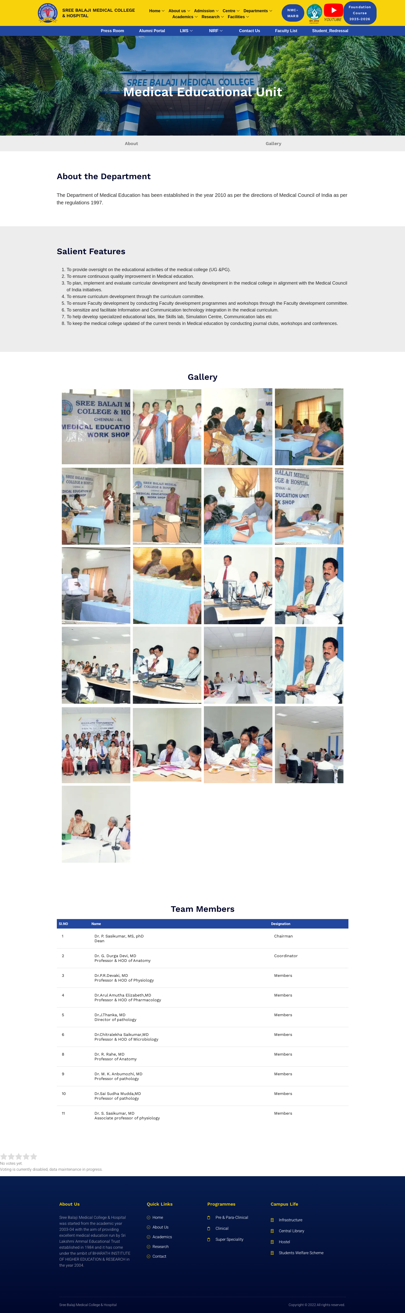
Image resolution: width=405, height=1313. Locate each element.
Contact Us (249, 31)
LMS (186, 31)
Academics (185, 17)
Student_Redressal (330, 31)
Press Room (112, 31)
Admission (206, 11)
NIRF (216, 31)
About (131, 143)
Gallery (273, 143)
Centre (231, 11)
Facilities (238, 17)
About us (179, 11)
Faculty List (286, 31)
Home (156, 11)
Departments (257, 11)
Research (213, 17)
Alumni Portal (152, 31)
